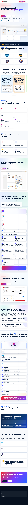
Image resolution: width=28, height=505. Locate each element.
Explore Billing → (3, 168)
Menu (25, 1)
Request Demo (8, 168)
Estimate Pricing (4, 481)
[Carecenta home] (4, 1)
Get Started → (21, 1)
